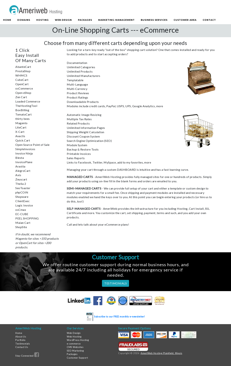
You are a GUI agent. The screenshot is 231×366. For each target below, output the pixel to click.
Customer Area (185, 20)
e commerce (73, 343)
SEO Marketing (75, 350)
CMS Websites (75, 347)
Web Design (63, 20)
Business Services (154, 20)
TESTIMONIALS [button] (115, 283)
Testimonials (22, 343)
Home (7, 20)
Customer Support (77, 357)
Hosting (42, 20)
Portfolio (20, 340)
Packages (85, 20)
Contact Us (21, 347)
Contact (209, 20)
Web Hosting (74, 336)
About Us (20, 336)
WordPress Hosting (78, 340)
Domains (23, 20)
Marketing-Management (116, 20)
